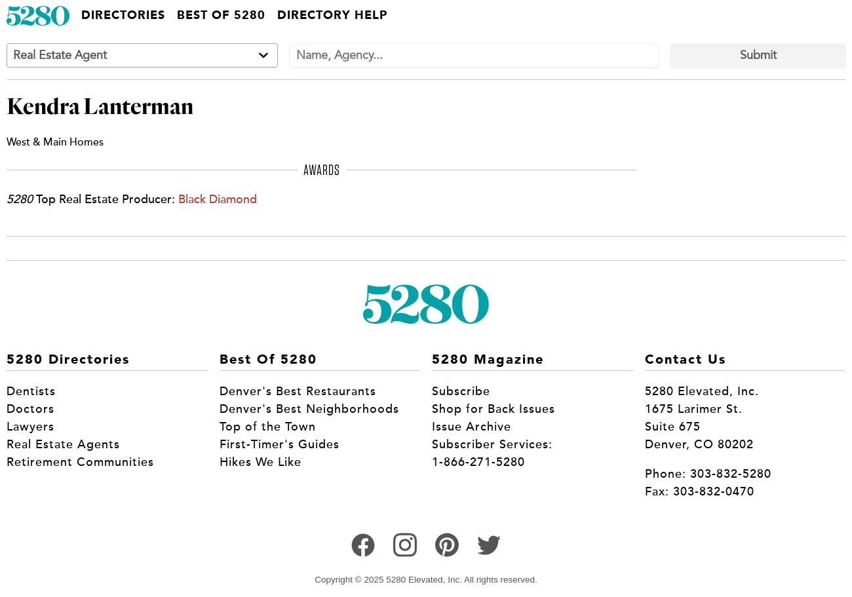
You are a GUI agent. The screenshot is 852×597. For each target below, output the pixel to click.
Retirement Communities (80, 462)
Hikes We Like (260, 462)
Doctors (30, 409)
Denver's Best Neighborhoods (309, 409)
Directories (123, 16)
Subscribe (461, 391)
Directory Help (332, 16)
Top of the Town (268, 426)
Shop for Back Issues (493, 409)
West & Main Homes (55, 142)
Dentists (31, 391)
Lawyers (30, 426)
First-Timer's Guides (279, 444)
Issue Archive (471, 426)
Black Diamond (217, 199)
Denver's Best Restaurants (298, 391)
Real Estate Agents (63, 444)
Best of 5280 (221, 16)
